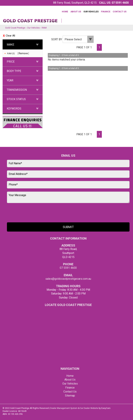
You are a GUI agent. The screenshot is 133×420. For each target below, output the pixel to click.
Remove (23, 53)
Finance (105, 11)
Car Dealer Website (89, 408)
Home (65, 11)
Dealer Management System (64, 408)
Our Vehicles (91, 11)
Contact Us (119, 11)
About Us (75, 11)
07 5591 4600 (120, 2)
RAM (44, 27)
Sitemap (70, 395)
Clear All (10, 35)
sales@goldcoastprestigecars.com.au (68, 278)
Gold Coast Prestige (15, 27)
